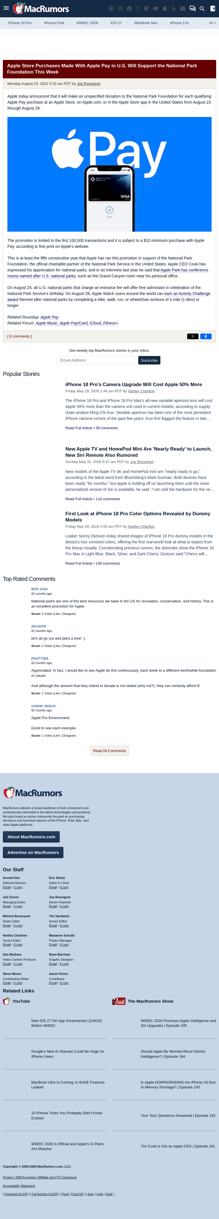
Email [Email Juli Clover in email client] (7, 906)
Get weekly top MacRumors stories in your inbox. (109, 350)
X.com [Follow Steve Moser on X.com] (18, 983)
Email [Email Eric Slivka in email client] (53, 887)
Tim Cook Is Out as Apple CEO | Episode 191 (178, 1146)
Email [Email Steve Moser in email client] (7, 983)
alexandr (38, 626)
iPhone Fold (54, 23)
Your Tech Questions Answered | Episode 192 (178, 1115)
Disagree (69, 613)
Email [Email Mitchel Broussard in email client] (7, 925)
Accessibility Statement (19, 1185)
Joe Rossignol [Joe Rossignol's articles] (60, 897)
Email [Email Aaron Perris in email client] (53, 983)
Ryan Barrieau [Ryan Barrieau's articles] (60, 954)
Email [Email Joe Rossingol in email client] (53, 906)
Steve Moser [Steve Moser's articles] (12, 973)
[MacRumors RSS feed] (174, 9)
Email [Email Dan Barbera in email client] (7, 963)
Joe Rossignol (88, 83)
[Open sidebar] (212, 9)
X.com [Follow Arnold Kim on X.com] (18, 887)
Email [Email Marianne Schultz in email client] (53, 944)
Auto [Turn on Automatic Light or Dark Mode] (91, 1194)
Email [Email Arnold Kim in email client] (7, 887)
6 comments (19, 336)
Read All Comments (109, 751)
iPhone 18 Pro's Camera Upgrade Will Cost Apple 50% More (133, 384)
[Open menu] (6, 8)
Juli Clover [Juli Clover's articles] (11, 897)
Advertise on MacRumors (33, 852)
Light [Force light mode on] (99, 1194)
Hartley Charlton (141, 391)
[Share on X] (193, 336)
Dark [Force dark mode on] (109, 1194)
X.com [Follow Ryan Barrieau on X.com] (64, 963)
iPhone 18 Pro (20, 23)
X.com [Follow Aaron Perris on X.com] (64, 983)
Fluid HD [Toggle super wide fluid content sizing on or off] (77, 1194)
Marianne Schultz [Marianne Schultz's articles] (62, 935)
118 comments (108, 499)
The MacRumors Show (150, 1001)
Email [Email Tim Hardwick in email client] (53, 925)
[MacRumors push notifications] (165, 9)
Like (57, 613)
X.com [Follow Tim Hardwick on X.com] (64, 925)
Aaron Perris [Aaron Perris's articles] (58, 973)
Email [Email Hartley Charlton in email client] (7, 944)
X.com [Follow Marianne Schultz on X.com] (64, 944)
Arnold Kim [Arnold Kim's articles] (11, 877)
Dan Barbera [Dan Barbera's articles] (12, 954)
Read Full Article (78, 428)
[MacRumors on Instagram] (120, 9)
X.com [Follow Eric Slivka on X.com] (64, 887)
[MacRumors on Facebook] (129, 9)
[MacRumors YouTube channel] (155, 9)
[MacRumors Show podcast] (111, 9)
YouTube (21, 1001)
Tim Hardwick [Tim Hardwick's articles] (59, 916)
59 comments (107, 428)
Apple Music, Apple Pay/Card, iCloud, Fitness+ (77, 323)
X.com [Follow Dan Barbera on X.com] (18, 963)
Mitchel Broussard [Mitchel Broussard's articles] (16, 916)
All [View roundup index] (212, 23)
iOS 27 (116, 23)
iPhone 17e (179, 23)
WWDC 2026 (87, 23)
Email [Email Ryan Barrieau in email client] (53, 963)
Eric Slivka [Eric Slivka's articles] (57, 877)
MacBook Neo (146, 23)
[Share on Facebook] (206, 336)
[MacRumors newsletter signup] (183, 9)
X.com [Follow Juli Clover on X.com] (18, 906)
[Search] (204, 9)
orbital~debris (43, 706)
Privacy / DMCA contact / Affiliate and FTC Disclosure (40, 1177)
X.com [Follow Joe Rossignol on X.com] (64, 906)
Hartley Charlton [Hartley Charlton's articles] (15, 935)
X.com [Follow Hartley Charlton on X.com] (18, 944)
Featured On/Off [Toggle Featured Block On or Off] (16, 1194)
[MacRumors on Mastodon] (146, 9)
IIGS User (39, 589)
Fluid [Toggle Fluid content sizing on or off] (65, 1194)
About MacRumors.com (31, 836)
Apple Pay (49, 317)
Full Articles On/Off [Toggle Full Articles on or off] (45, 1194)
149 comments (108, 563)
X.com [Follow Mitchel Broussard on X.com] (18, 925)
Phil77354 (39, 658)
